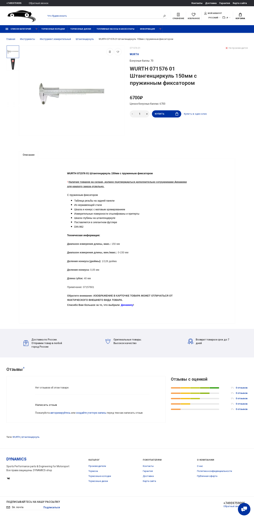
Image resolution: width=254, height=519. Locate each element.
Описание (28, 154)
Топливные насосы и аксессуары (115, 29)
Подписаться (51, 507)
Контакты (197, 3)
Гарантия (224, 3)
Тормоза (93, 471)
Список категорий (18, 29)
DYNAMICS (16, 459)
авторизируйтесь (60, 412)
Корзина (240, 16)
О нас (200, 466)
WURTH (16, 437)
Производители (97, 466)
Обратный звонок (38, 3)
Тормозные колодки (53, 29)
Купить (166, 114)
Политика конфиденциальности (214, 471)
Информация (147, 29)
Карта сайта (240, 3)
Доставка (211, 3)
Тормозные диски (80, 29)
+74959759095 (13, 3)
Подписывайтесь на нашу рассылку (33, 501)
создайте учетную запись (91, 412)
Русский (213, 18)
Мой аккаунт (213, 13)
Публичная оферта (207, 476)
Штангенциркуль (30, 437)
